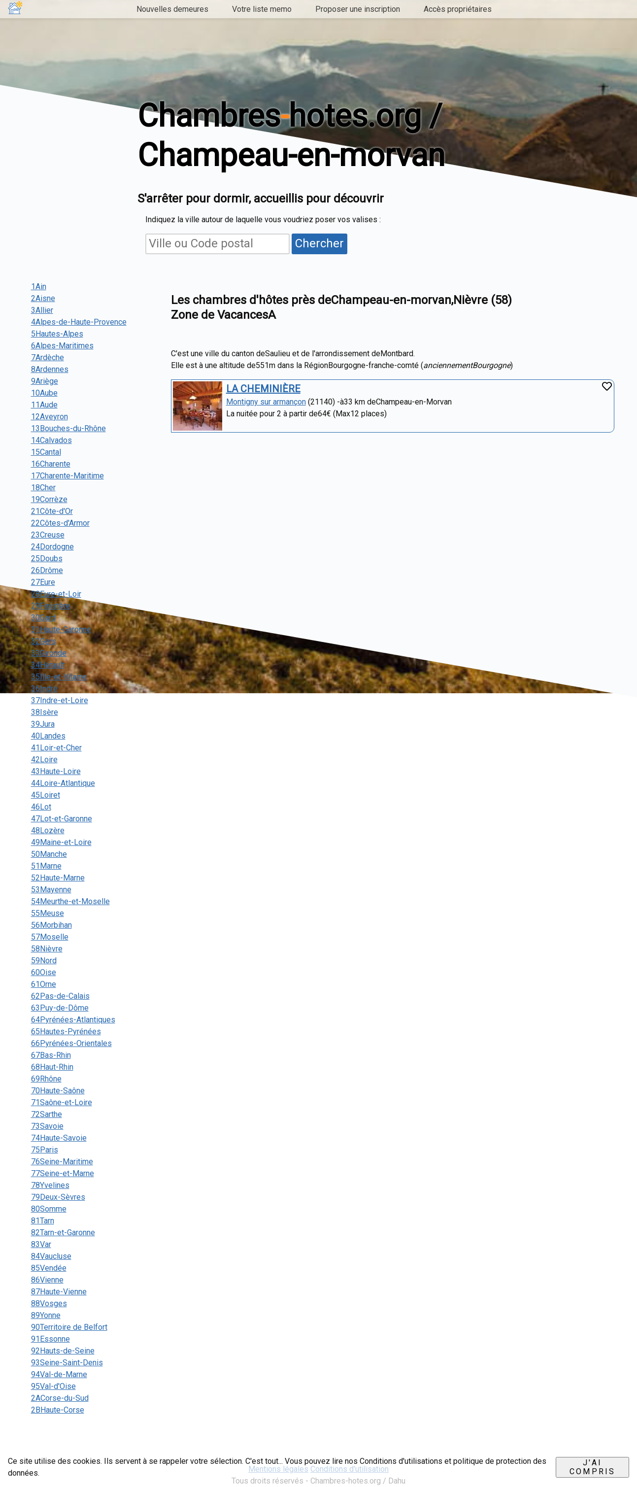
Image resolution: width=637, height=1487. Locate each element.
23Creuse (48, 535)
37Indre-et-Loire (59, 700)
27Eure (43, 582)
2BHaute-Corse (57, 1410)
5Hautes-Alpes (57, 333)
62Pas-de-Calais (60, 996)
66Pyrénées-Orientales (71, 1043)
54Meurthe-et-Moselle (70, 901)
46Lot (41, 806)
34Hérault (48, 665)
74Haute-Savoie (59, 1138)
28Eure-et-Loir (56, 594)
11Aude (44, 404)
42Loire (44, 759)
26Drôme (47, 570)
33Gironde (49, 653)
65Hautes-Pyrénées (66, 1031)
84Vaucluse (51, 1256)
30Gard (43, 617)
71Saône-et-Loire (61, 1102)
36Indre (44, 688)
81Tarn (42, 1220)
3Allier (42, 310)
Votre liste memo (262, 9)
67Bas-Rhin (51, 1055)
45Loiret (45, 795)
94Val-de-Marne (59, 1374)
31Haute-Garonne (61, 629)
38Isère (44, 712)
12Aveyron (49, 416)
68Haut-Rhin (52, 1067)
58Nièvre (47, 948)
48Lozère (48, 830)
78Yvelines (50, 1185)
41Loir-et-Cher (56, 747)
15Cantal (46, 452)
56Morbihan (51, 925)
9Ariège (44, 381)
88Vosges (49, 1303)
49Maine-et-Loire (61, 842)
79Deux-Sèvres (58, 1197)
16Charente (50, 464)
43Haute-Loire (56, 771)
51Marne (46, 866)
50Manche (49, 854)
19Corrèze (49, 499)
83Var (41, 1244)
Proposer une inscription (357, 9)
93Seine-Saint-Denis (67, 1362)
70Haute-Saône (58, 1090)
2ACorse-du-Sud (60, 1398)
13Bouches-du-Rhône (68, 428)
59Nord (44, 960)
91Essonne (50, 1339)
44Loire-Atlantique (63, 783)
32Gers (43, 641)
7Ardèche (47, 357)
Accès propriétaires (458, 9)
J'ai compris (592, 1467)
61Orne (43, 984)
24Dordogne (52, 546)
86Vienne (47, 1279)
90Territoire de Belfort (69, 1327)
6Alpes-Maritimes (62, 345)
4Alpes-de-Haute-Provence (79, 322)
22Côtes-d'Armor (60, 523)
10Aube (44, 393)
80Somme (49, 1209)
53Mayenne (51, 889)
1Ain (38, 286)
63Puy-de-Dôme (60, 1008)
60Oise (43, 972)
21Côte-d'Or (52, 511)
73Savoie (47, 1126)
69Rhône (46, 1078)
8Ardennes (49, 369)
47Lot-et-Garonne (61, 818)
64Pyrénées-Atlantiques (73, 1019)
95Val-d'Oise (53, 1386)
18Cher (43, 487)
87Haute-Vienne (59, 1291)
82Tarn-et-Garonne (63, 1232)
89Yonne (46, 1315)
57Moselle (49, 937)
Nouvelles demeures (172, 9)
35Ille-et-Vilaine (59, 676)
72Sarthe (46, 1114)
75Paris (44, 1149)
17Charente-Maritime (67, 475)
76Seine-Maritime (62, 1161)
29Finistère (50, 605)
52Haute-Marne (58, 877)
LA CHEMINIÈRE (263, 389)
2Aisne (43, 298)
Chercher (319, 243)
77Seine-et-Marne (62, 1173)
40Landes (48, 736)
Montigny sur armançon (266, 401)
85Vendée (49, 1268)
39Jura (43, 724)
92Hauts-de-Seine (63, 1350)
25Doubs (47, 558)
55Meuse (47, 913)
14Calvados (51, 440)
